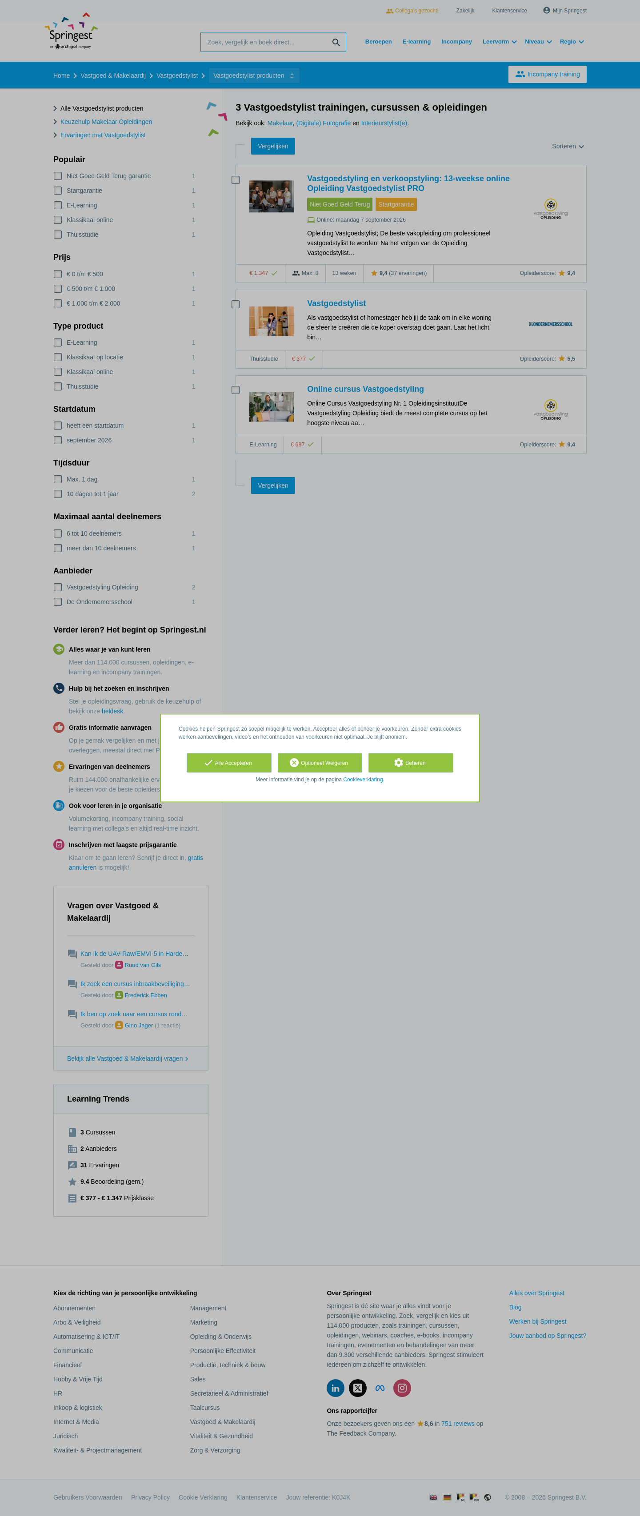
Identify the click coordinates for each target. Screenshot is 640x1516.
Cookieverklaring (363, 779)
